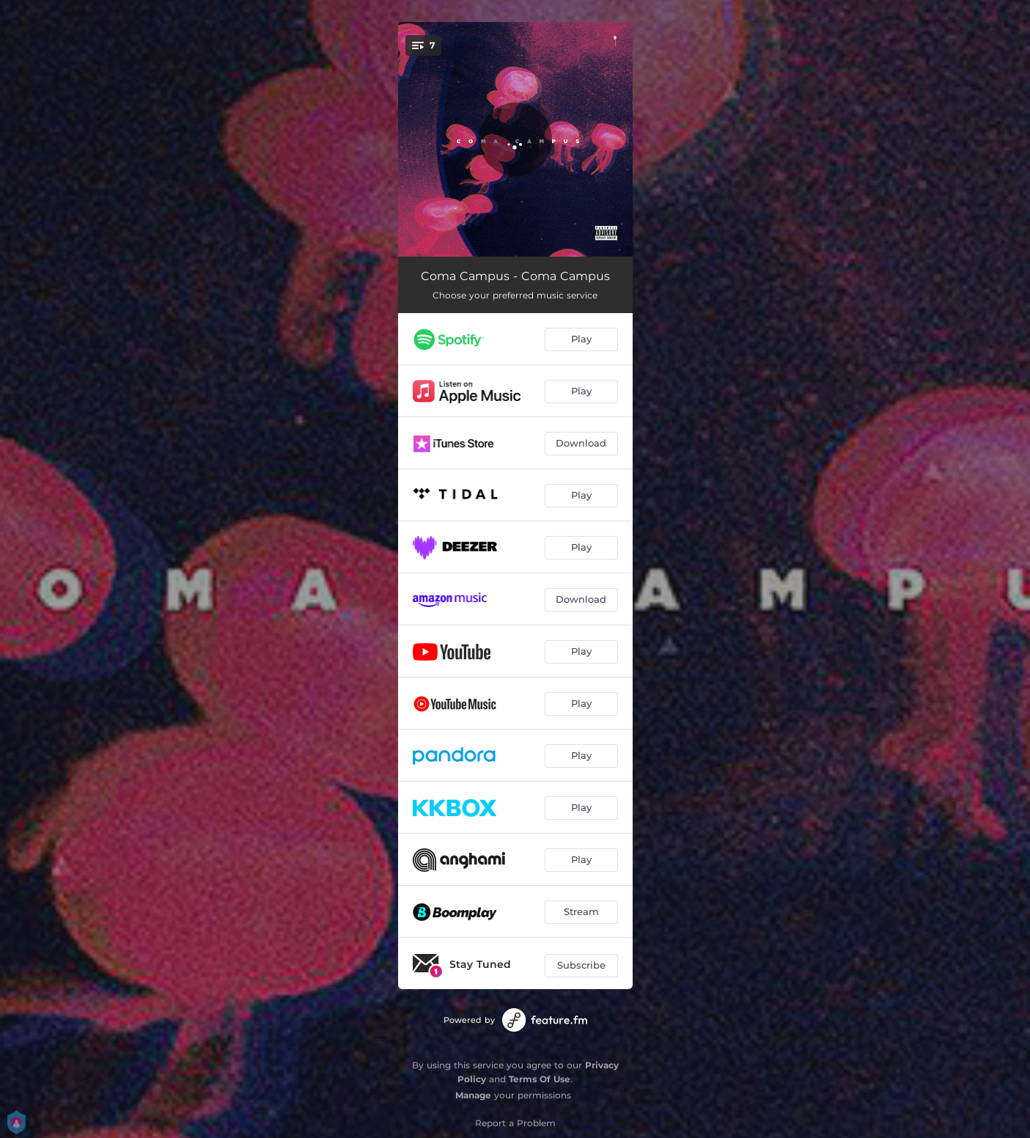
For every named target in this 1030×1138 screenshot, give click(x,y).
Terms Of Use (539, 1078)
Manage (473, 1095)
